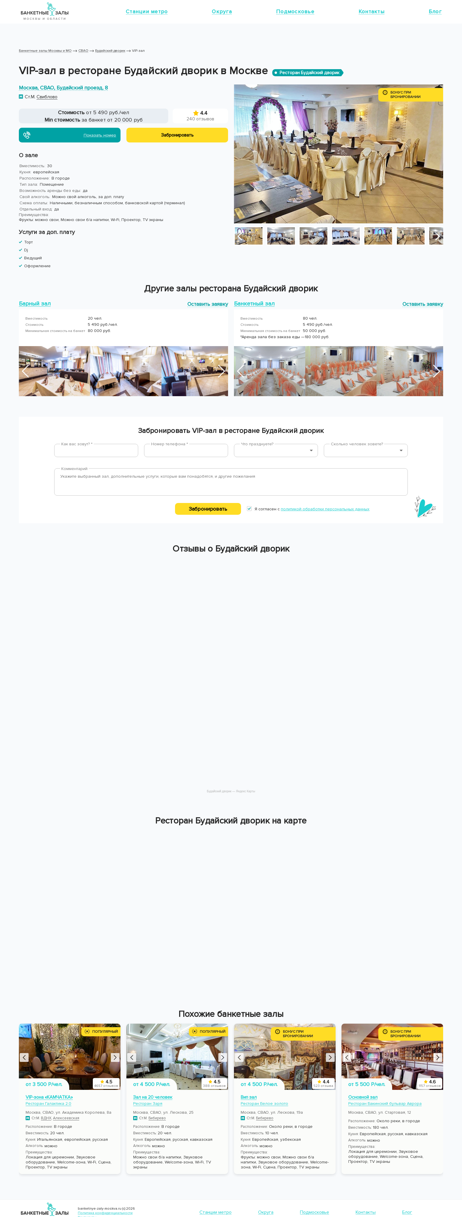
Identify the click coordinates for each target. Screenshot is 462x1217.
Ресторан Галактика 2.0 (48, 1103)
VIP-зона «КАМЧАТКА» (49, 1097)
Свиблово (47, 97)
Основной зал (362, 1097)
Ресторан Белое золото (264, 1103)
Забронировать (208, 509)
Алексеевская (66, 1118)
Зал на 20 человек (152, 1097)
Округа (222, 11)
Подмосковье (295, 11)
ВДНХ (46, 1118)
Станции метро (147, 11)
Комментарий (74, 468)
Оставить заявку (207, 304)
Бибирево (157, 1118)
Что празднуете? (257, 444)
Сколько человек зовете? (357, 444)
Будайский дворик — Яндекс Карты (231, 791)
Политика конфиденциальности (105, 1213)
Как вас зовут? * (77, 444)
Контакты (372, 11)
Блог (435, 11)
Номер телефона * (169, 444)
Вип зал (249, 1097)
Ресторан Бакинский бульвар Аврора (385, 1103)
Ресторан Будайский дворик (309, 73)
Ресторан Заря (147, 1103)
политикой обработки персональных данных (325, 509)
